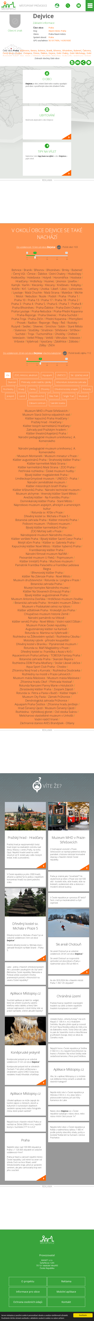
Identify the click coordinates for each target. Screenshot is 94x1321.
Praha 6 (52, 304)
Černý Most (8, 53)
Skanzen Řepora (63, 659)
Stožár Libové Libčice (67, 663)
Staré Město (75, 326)
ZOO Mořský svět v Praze (46, 531)
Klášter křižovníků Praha (28, 490)
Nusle (42, 296)
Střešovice (61, 330)
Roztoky (72, 323)
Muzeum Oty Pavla (34, 697)
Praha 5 (40, 304)
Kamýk (15, 285)
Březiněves (67, 50)
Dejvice (43, 16)
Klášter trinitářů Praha (33, 561)
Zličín (51, 345)
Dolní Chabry (62, 53)
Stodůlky (33, 330)
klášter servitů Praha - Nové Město (33, 621)
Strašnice (47, 330)
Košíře (15, 289)
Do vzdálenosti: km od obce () (32, 353)
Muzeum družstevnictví (27, 580)
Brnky (65, 270)
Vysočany (46, 341)
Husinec (49, 281)
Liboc (64, 289)
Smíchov (50, 326)
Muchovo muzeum (61, 561)
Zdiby (42, 345)
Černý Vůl (19, 274)
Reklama (66, 1281)
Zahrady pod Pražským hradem (46, 430)
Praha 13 (33, 300)
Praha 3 (16, 304)
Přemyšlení (76, 319)
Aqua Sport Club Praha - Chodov (46, 667)
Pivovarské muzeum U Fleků (36, 557)
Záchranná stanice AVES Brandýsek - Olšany (47, 723)
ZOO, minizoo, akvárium (25, 375)
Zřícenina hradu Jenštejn (62, 704)
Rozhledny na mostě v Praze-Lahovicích (46, 674)
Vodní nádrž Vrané (46, 719)
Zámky (32, 389)
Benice (34, 50)
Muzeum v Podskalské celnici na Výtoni (46, 606)
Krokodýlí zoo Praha (62, 610)
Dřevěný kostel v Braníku (31, 644)
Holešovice (33, 277)
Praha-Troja (18, 319)
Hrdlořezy (36, 281)
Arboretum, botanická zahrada (71, 382)
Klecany (50, 285)
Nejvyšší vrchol (37, 396)
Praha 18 (60, 300)
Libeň (54, 289)
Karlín (26, 285)
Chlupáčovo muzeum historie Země (46, 614)
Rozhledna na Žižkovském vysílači (33, 636)
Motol (19, 296)
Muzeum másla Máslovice (29, 678)
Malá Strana (51, 292)
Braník (49, 50)
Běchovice (24, 50)
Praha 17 (47, 300)
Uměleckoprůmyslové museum (34, 478)
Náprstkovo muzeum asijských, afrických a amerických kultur (47, 507)
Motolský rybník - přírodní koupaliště (46, 640)
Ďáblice (44, 53)
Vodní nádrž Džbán (68, 621)
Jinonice (61, 281)
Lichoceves (75, 289)
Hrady (21, 389)
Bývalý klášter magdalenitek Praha (46, 475)
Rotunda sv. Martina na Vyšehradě (46, 633)
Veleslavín (18, 338)
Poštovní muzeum (34, 524)
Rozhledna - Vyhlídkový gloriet (34, 712)
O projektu (27, 1281)
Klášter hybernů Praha (67, 546)
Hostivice (75, 277)
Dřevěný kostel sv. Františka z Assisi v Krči (46, 651)
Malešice (67, 292)
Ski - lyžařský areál (79, 375)
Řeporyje (44, 323)
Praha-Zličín (35, 319)
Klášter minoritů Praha (63, 520)
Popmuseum (65, 557)
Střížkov (74, 330)
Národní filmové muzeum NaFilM (46, 554)
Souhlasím (83, 1315)
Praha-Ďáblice (44, 307)
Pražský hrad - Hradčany (46, 422)
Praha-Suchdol (68, 315)
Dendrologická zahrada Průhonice (46, 700)
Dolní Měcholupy (77, 53)
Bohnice (41, 50)
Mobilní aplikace (66, 1291)
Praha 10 (19, 300)
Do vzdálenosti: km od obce (35, 247)
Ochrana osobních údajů (27, 1302)
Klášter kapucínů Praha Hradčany (46, 418)
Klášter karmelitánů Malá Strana (38, 467)
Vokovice (74, 338)
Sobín (61, 326)
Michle (79, 292)
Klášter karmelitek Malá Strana (46, 463)
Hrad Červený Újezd (30, 708)
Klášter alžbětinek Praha (33, 610)
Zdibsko (73, 341)
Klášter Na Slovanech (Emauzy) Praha (46, 591)
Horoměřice (60, 277)
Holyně (47, 277)
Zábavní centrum (37, 403)
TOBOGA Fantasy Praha (65, 655)
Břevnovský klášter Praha (47, 572)
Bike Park (53, 396)
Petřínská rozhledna (31, 471)
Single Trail (68, 396)
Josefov (72, 281)
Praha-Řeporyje (26, 315)
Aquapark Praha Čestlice (30, 704)
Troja (31, 334)
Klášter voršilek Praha (24, 539)
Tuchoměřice (44, 334)
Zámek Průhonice (59, 697)
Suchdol (20, 334)
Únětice (72, 334)
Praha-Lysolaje (20, 311)
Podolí (52, 296)
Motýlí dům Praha (29, 542)
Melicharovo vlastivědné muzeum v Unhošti (46, 715)
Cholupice (27, 53)
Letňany (33, 289)
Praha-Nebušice (41, 311)
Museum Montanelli (29, 456)
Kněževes (63, 285)
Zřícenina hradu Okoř (33, 682)
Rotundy (87, 389)
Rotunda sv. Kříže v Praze (47, 512)
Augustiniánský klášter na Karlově (46, 629)
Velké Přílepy (35, 338)
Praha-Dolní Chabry (68, 307)
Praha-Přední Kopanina (68, 311)
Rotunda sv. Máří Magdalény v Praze (46, 648)
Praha (51, 27)
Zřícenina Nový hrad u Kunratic (31, 670)
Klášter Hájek (68, 693)
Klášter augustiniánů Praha (29, 460)
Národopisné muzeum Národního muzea (46, 535)
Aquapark (47, 375)
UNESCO (61, 375)
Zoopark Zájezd (63, 689)
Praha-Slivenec (47, 315)
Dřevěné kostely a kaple (66, 389)
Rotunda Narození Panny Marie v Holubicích (46, 685)
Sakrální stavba (57, 403)
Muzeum (83, 396)
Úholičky (60, 334)
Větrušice (61, 338)
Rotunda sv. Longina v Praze (62, 580)
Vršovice (19, 341)
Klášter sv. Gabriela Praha (59, 542)
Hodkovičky (18, 277)
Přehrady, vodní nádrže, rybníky (36, 382)
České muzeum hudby (60, 471)
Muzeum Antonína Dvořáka (28, 599)
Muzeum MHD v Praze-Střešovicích (46, 411)
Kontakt (66, 1302)
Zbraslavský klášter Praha (35, 689)
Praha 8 (76, 304)
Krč (24, 289)
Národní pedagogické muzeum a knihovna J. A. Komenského (47, 439)
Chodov (18, 53)
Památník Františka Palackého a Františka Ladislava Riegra (47, 567)
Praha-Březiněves (23, 307)
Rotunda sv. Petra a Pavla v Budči (36, 693)
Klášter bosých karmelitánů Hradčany (46, 426)
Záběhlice (60, 341)
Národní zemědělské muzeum (46, 482)
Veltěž (49, 338)
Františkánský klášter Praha (46, 550)
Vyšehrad (32, 341)
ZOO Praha (68, 467)
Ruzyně (15, 326)
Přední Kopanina (56, 319)
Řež (63, 323)
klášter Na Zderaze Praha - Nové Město (46, 576)
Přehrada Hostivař (60, 682)
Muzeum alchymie (27, 493)
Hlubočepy (74, 274)
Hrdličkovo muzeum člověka (65, 599)
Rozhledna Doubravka (66, 670)
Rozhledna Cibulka (68, 636)
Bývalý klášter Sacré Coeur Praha (61, 539)
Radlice (32, 323)
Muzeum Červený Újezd (59, 708)
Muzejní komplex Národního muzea (46, 588)
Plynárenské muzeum (62, 644)
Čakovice (87, 50)
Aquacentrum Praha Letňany (30, 655)
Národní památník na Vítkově (46, 618)
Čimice (36, 53)
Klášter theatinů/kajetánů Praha (46, 433)
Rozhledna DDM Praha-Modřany (32, 663)
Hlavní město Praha (57, 31)
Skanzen (12, 382)
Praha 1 (73, 296)
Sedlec (27, 326)
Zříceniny (45, 389)
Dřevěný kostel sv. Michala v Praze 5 (46, 516)
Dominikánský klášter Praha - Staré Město (46, 501)
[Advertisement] (47, 202)
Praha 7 (64, 304)
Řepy (55, 323)
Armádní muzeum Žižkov (63, 603)
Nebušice (31, 296)
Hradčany (22, 281)
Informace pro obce (28, 1291)
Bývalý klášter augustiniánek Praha (46, 595)
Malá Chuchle (33, 292)
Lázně (22, 396)
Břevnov (57, 50)
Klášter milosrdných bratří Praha (46, 486)
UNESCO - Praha (67, 478)
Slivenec (38, 326)
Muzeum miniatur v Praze (61, 456)
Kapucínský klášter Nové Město (31, 546)
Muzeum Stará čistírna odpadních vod (46, 414)
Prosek (21, 323)
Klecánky (37, 285)
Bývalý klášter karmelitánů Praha (46, 527)
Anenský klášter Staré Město (58, 493)
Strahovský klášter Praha (64, 460)
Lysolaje (18, 292)
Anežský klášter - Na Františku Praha (46, 497)
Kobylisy (76, 285)
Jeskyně (10, 396)
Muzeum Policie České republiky (46, 625)
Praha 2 (73, 300)
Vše (7, 375)
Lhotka (45, 289)
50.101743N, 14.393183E (60, 40)
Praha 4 (28, 304)
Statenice (20, 330)
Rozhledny (8, 389)
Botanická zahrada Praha (30, 520)
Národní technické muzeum (62, 490)
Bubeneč (77, 50)
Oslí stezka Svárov (66, 712)
